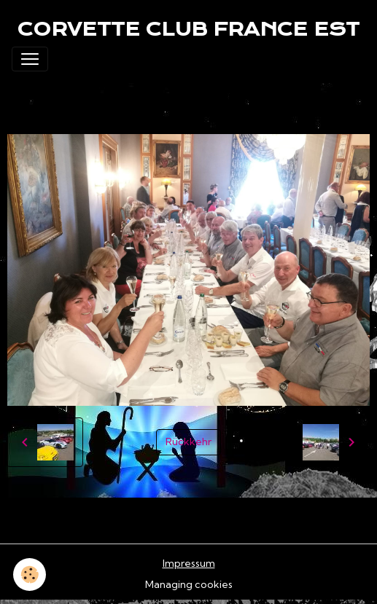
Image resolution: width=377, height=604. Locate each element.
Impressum (189, 563)
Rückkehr (188, 441)
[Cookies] (29, 574)
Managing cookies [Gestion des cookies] (189, 584)
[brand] (188, 29)
